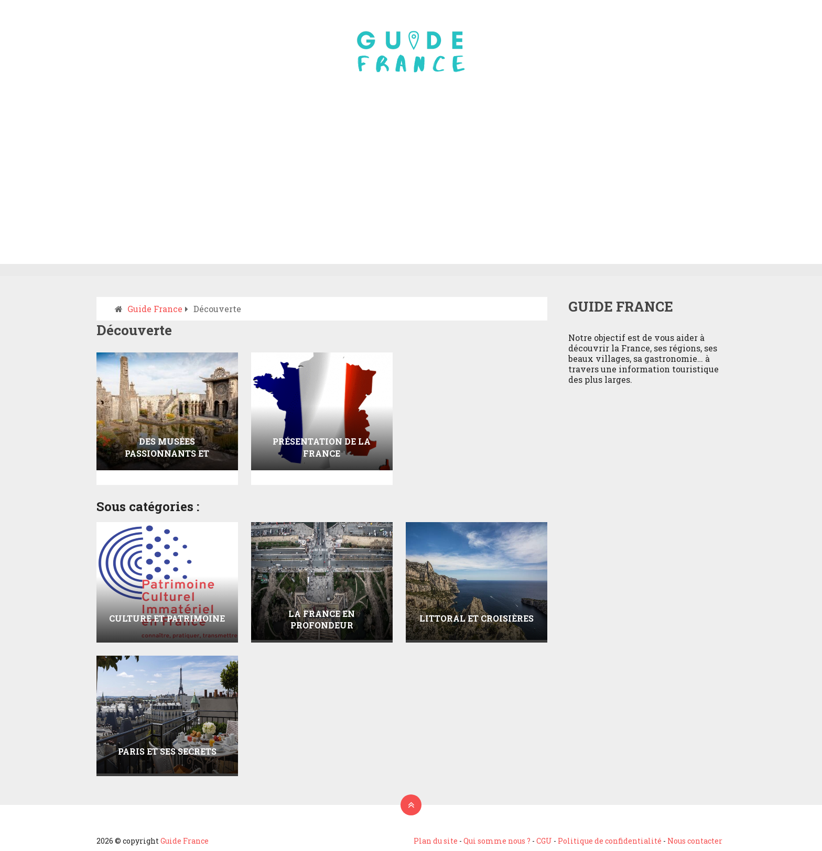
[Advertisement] (411, 185)
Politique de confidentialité (610, 841)
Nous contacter (694, 841)
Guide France (184, 841)
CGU (544, 841)
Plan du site (436, 841)
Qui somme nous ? (497, 841)
